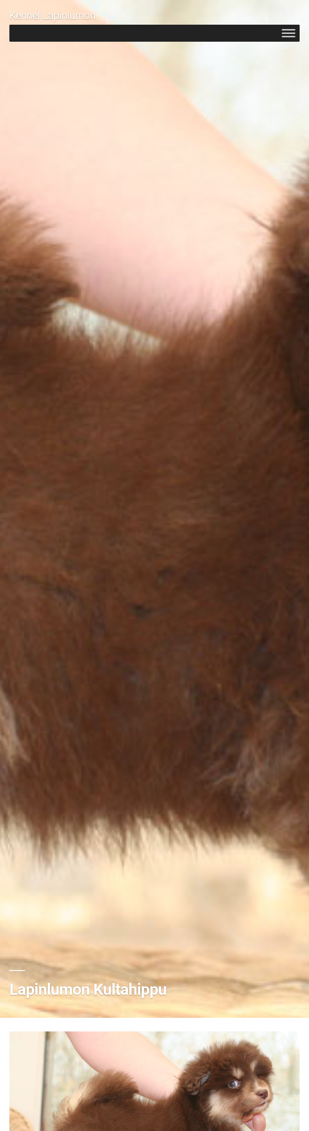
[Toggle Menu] (288, 33)
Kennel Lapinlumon (52, 15)
